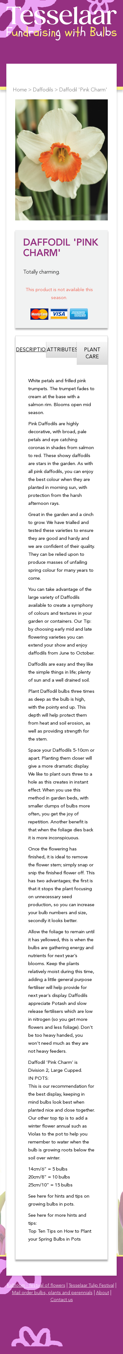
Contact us (61, 1300)
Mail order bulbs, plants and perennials (52, 1293)
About (102, 1293)
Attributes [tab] (62, 350)
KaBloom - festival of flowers (36, 1285)
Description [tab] (31, 350)
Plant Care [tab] (92, 353)
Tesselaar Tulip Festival (91, 1285)
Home (20, 90)
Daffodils (43, 90)
